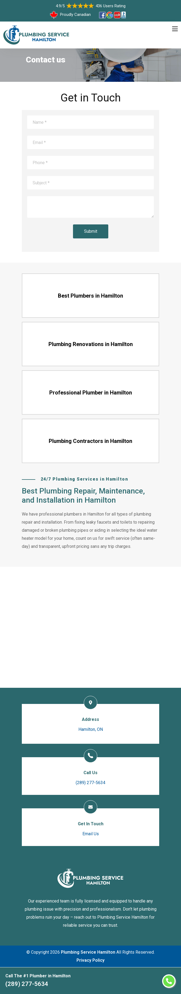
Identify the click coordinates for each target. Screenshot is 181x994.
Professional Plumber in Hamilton (90, 392)
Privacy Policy (90, 960)
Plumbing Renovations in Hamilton (90, 344)
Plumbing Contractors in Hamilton (90, 441)
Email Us (90, 833)
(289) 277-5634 (26, 984)
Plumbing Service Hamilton (88, 952)
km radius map (90, 627)
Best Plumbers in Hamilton (90, 295)
